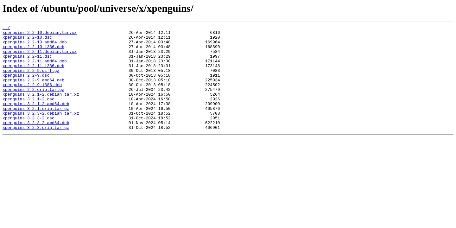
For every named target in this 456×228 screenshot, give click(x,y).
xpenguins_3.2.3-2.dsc (28, 137)
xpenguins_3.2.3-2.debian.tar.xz (41, 131)
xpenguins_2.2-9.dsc (26, 85)
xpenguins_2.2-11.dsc (27, 63)
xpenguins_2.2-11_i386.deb (33, 74)
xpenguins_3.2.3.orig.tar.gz (36, 148)
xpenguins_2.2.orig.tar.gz (33, 102)
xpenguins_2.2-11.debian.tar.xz (40, 57)
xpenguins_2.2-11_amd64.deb (35, 68)
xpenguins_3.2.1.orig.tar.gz (36, 125)
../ (6, 28)
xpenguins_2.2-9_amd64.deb (33, 91)
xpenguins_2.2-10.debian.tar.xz (40, 34)
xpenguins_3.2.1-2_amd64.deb (36, 120)
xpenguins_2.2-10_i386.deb (33, 51)
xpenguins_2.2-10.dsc (27, 40)
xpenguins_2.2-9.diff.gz (31, 80)
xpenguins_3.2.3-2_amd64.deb (36, 142)
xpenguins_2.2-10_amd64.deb (35, 45)
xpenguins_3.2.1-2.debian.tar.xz (41, 108)
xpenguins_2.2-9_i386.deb (32, 97)
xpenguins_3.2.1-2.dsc (28, 114)
